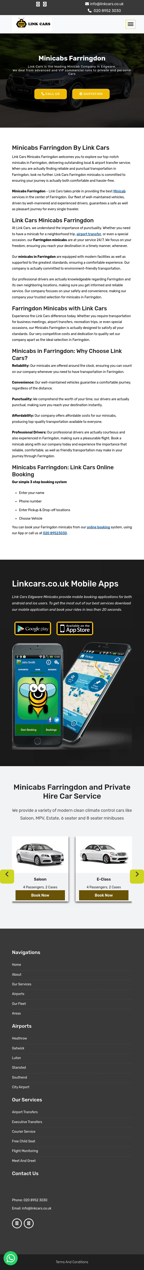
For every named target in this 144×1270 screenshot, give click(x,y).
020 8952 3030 (104, 10)
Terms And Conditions (72, 1262)
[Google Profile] (45, 4)
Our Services (21, 984)
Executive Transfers (27, 1122)
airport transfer (88, 234)
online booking (98, 527)
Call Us (50, 94)
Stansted (19, 1068)
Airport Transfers (25, 1112)
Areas (16, 1013)
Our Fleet (19, 1004)
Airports (18, 994)
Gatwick (18, 1048)
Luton (16, 1058)
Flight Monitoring (25, 1151)
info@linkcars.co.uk (104, 4)
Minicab (119, 191)
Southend (19, 1078)
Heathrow (19, 1038)
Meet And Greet (24, 1161)
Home (16, 965)
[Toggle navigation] (131, 24)
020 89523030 (55, 533)
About (16, 975)
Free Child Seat (23, 1141)
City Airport (20, 1087)
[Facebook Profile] (38, 4)
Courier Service (23, 1132)
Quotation (91, 94)
